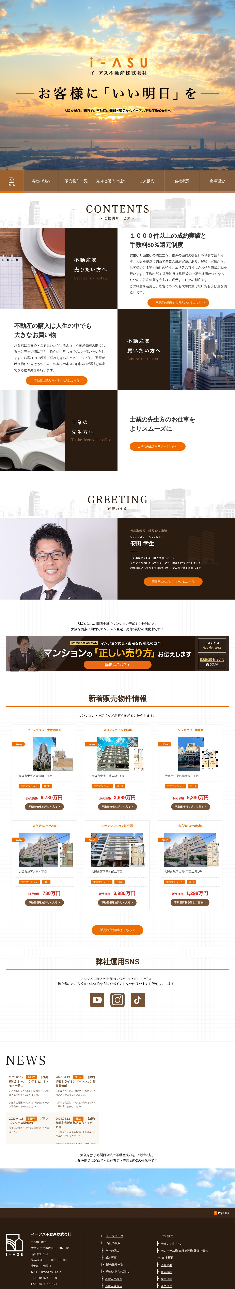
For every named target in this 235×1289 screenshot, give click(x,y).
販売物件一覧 (76, 181)
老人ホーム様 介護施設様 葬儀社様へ (184, 1250)
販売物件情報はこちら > (117, 930)
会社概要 (166, 1265)
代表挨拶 (166, 1272)
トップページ (114, 1236)
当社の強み (112, 1250)
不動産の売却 (113, 1279)
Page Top (223, 1213)
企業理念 (217, 181)
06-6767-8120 (48, 1277)
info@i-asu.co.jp (51, 1272)
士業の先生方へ (171, 1243)
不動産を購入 (113, 1286)
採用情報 (166, 1279)
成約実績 (111, 1257)
